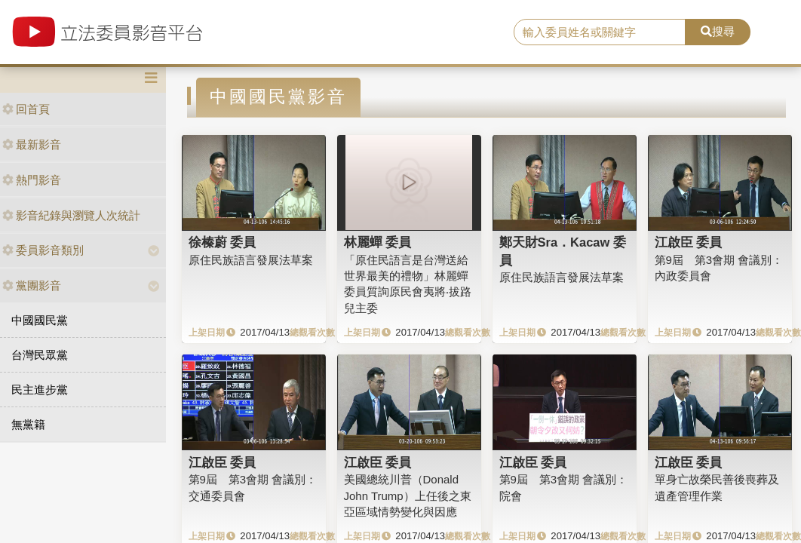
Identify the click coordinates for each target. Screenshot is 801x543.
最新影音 (31, 144)
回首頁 (26, 109)
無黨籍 (28, 424)
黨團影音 (31, 285)
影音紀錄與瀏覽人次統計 (71, 215)
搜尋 (718, 31)
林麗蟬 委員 (378, 242)
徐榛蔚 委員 (222, 242)
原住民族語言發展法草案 (251, 259)
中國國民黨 (39, 320)
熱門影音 (31, 179)
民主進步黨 (39, 389)
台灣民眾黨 (39, 354)
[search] (600, 32)
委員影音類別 (43, 250)
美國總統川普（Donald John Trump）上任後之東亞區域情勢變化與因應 (407, 495)
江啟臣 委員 (689, 242)
